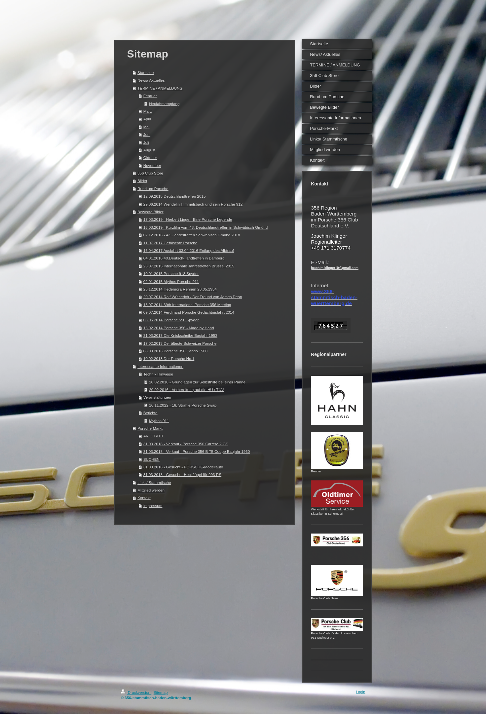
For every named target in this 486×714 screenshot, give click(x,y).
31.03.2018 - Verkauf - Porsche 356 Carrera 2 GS (185, 444)
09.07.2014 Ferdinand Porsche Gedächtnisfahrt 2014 (189, 312)
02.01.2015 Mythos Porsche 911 (171, 281)
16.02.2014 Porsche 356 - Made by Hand (178, 328)
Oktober (150, 157)
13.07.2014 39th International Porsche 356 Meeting (187, 304)
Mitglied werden (151, 490)
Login (360, 692)
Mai (146, 127)
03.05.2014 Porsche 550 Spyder (171, 320)
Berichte (150, 413)
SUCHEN (151, 459)
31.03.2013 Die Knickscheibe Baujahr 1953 (180, 335)
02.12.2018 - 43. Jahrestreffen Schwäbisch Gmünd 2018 (191, 235)
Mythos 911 (159, 420)
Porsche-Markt (150, 428)
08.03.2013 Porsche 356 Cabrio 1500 (175, 351)
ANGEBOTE (154, 436)
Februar (150, 96)
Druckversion (136, 692)
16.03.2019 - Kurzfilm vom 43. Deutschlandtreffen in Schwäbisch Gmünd (205, 227)
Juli (146, 142)
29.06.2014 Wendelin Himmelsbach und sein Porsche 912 (193, 204)
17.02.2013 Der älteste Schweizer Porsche (180, 343)
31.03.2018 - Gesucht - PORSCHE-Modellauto (183, 467)
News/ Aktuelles (151, 80)
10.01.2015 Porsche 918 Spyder (171, 273)
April (147, 119)
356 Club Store (150, 173)
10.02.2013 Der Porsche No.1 (169, 358)
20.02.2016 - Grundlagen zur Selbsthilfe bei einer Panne (197, 382)
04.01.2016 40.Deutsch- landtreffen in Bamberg (184, 258)
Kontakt (144, 498)
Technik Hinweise (158, 374)
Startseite (145, 72)
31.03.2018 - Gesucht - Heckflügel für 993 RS (182, 474)
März (147, 111)
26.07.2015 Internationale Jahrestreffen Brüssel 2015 (188, 266)
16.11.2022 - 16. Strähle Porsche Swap (182, 405)
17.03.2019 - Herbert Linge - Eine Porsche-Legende (187, 219)
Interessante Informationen (160, 366)
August (149, 150)
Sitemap (161, 692)
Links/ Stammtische (154, 482)
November (152, 165)
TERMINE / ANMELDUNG (159, 88)
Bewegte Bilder (150, 212)
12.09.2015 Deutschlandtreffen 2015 (174, 196)
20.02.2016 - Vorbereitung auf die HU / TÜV (186, 389)
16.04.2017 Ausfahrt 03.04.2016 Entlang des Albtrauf (188, 250)
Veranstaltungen (157, 397)
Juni (146, 134)
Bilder (142, 180)
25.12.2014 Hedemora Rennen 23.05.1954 (180, 289)
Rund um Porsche (152, 188)
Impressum (153, 505)
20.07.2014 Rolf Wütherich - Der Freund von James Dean (192, 297)
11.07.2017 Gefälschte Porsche (170, 243)
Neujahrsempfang (164, 103)
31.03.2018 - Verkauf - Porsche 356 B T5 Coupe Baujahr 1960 (196, 451)
